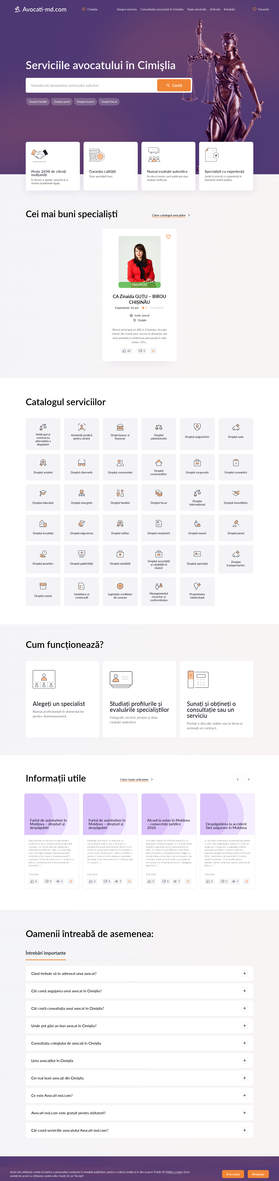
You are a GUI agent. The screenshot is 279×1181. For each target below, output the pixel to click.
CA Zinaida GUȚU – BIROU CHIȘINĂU (139, 299)
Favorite (260, 9)
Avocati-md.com (40, 9)
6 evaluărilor (157, 307)
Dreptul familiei (38, 101)
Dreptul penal (62, 101)
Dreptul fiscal (109, 101)
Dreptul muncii (85, 101)
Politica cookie (174, 1172)
